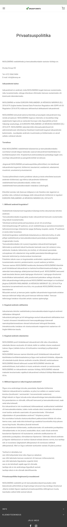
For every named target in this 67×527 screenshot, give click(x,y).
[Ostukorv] (63, 8)
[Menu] (3, 8)
